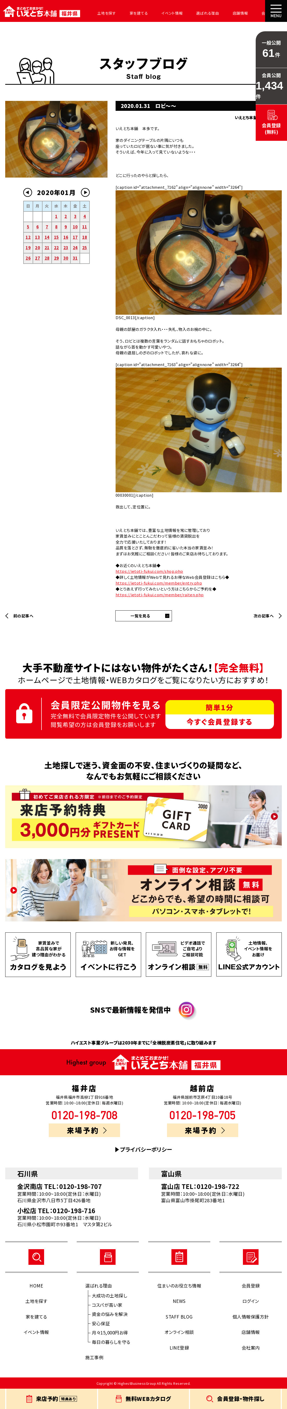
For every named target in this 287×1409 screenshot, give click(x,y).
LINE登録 (179, 1347)
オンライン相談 (179, 1332)
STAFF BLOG (179, 1316)
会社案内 (254, 13)
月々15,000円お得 (110, 1332)
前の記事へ (23, 615)
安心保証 (101, 1323)
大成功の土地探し (109, 1295)
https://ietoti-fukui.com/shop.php (149, 571)
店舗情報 (227, 13)
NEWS (179, 1301)
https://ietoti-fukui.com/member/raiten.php (160, 594)
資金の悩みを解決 (110, 1314)
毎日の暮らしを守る (111, 1342)
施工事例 (94, 1357)
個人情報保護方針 (250, 1316)
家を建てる (132, 13)
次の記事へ (264, 615)
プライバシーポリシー (146, 1149)
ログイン (250, 1301)
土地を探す (102, 13)
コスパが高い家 (107, 1305)
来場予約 (87, 1130)
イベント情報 (163, 13)
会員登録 (251, 1285)
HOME (36, 1285)
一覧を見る (140, 615)
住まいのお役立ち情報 (179, 1285)
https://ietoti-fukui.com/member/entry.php (159, 583)
